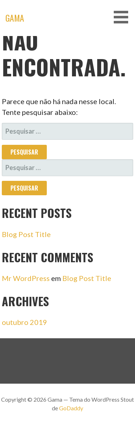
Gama (14, 17)
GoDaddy (71, 408)
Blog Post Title (26, 234)
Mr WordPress (26, 278)
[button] (123, 17)
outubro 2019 (24, 322)
